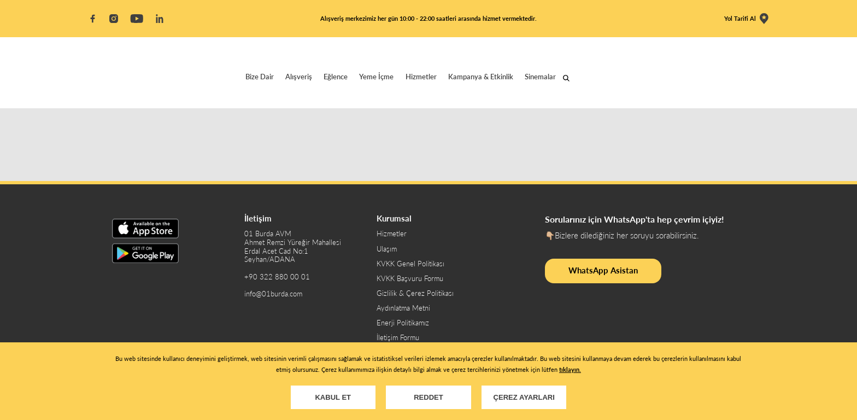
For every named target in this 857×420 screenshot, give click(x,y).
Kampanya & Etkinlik (480, 76)
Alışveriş (298, 76)
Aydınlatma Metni (403, 308)
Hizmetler (421, 76)
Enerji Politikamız (403, 323)
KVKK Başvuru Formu (410, 279)
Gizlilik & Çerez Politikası (415, 293)
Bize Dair (259, 76)
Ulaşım (387, 249)
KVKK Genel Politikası (410, 264)
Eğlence (336, 76)
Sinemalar (540, 76)
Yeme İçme (376, 76)
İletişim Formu (398, 338)
